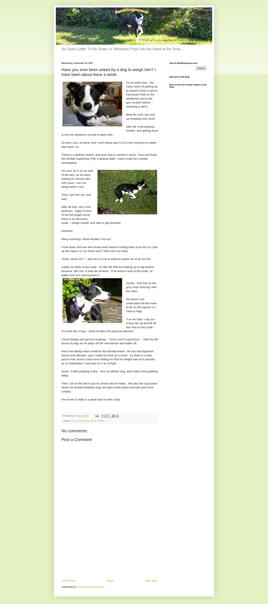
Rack (93, 421)
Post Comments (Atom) (90, 586)
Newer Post (69, 580)
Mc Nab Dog (82, 421)
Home (110, 580)
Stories (101, 421)
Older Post (151, 580)
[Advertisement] (110, 550)
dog (73, 421)
